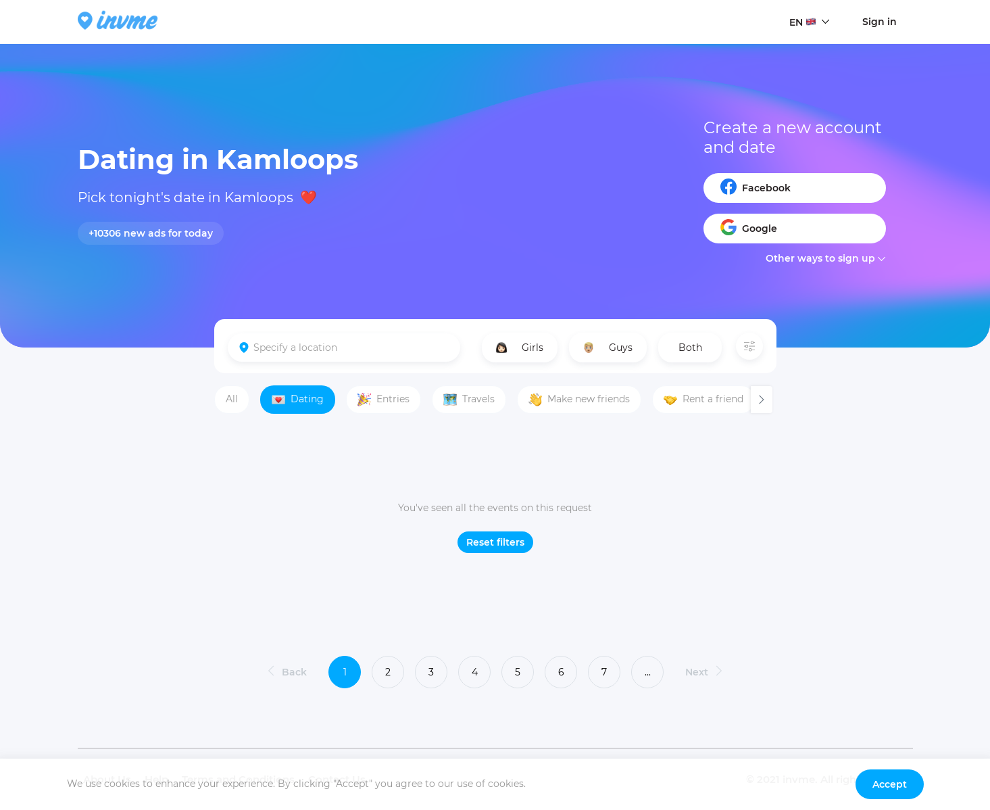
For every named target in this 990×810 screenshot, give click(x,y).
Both (690, 347)
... (648, 672)
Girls (519, 347)
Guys (608, 347)
